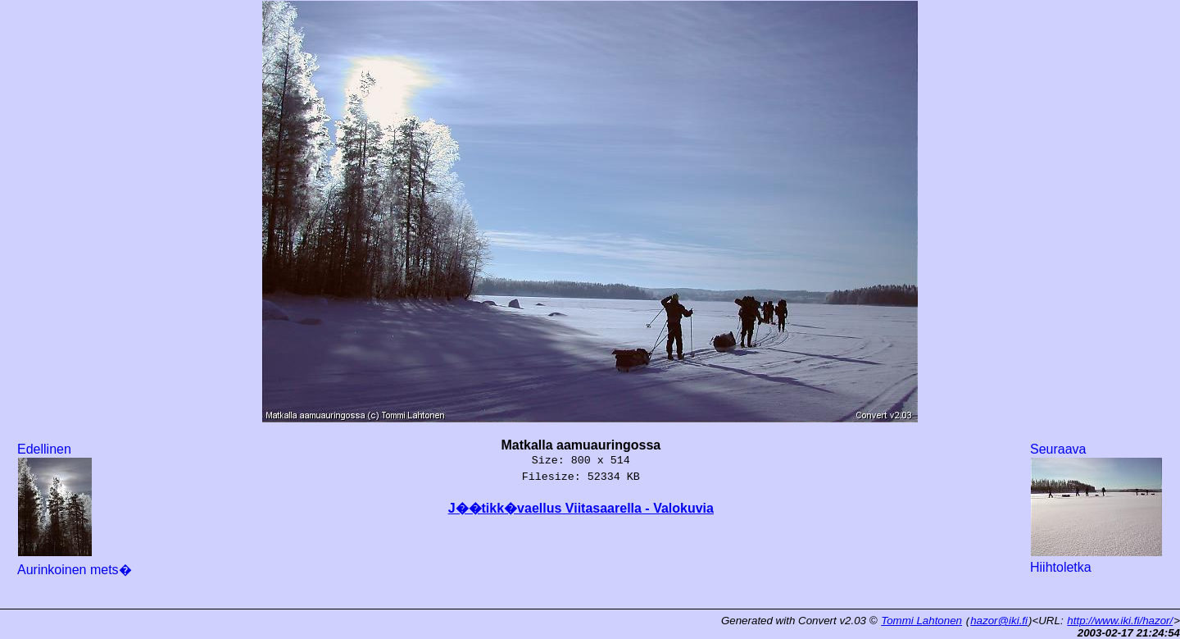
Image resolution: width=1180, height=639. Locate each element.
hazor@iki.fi (999, 620)
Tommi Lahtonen (921, 620)
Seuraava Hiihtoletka (1096, 508)
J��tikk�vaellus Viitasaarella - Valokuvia (581, 508)
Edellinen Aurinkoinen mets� (74, 509)
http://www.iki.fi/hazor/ (1120, 620)
